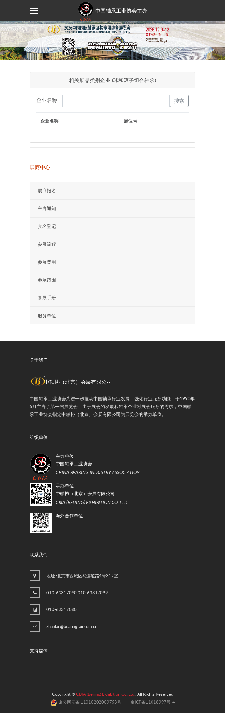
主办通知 (47, 208)
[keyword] (116, 101)
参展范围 (47, 279)
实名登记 (47, 226)
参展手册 (47, 297)
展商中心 (40, 167)
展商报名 (47, 190)
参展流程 (47, 244)
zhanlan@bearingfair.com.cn (71, 626)
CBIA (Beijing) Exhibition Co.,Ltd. (105, 694)
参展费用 (47, 262)
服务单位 (47, 315)
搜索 (179, 101)
